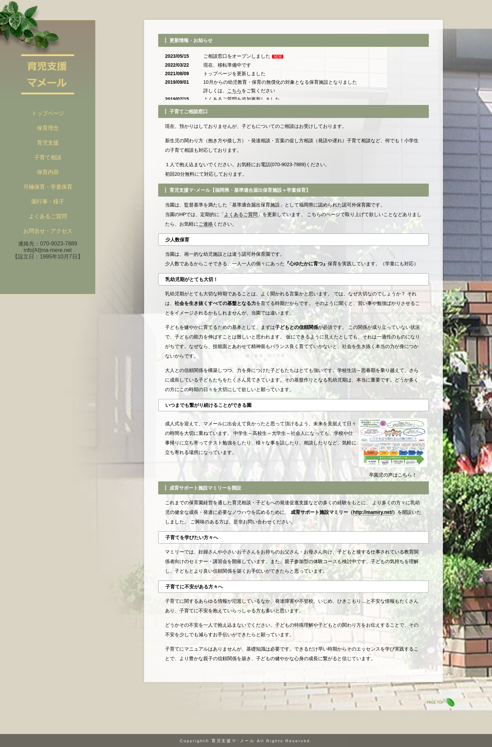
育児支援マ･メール (233, 740)
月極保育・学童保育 (47, 187)
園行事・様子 (47, 201)
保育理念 (48, 128)
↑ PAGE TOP (434, 702)
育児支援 (48, 143)
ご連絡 (206, 224)
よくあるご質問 (220, 99)
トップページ (47, 113)
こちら (234, 90)
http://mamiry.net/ (373, 512)
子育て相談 (48, 157)
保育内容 (48, 172)
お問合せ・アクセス (47, 231)
